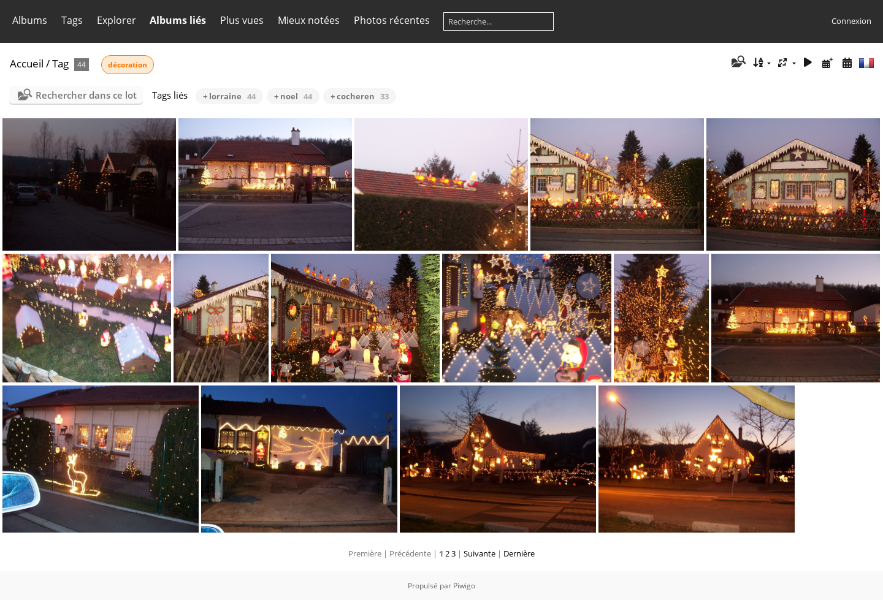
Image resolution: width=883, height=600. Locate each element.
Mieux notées (309, 20)
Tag (60, 63)
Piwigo (464, 585)
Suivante (479, 553)
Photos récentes (392, 20)
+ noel (293, 96)
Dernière (519, 553)
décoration (127, 64)
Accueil (27, 63)
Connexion (851, 20)
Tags (72, 20)
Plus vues (242, 20)
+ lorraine (229, 96)
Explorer (116, 20)
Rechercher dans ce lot (86, 95)
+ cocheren (360, 96)
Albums (29, 20)
